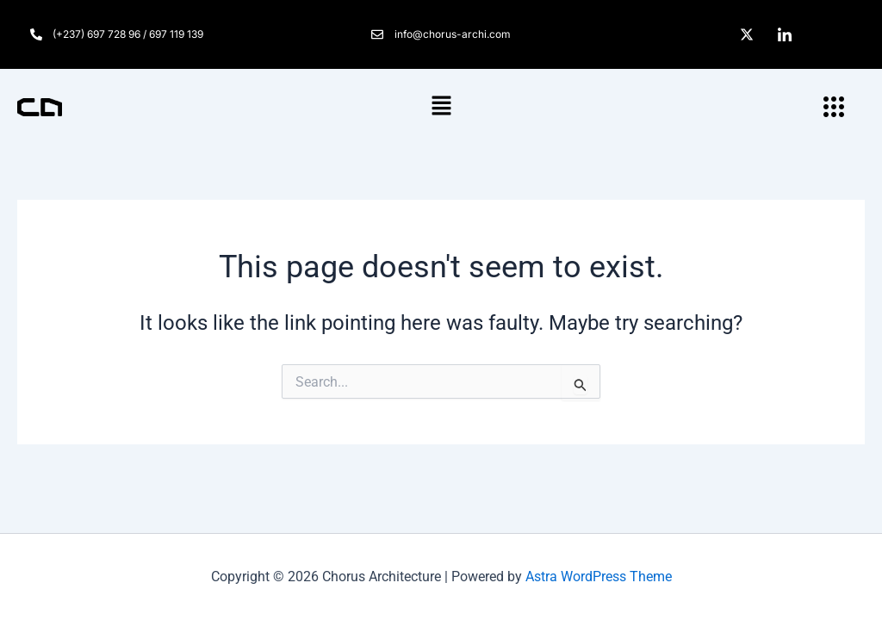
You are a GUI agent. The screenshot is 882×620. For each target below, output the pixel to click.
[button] (441, 107)
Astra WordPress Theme (598, 576)
